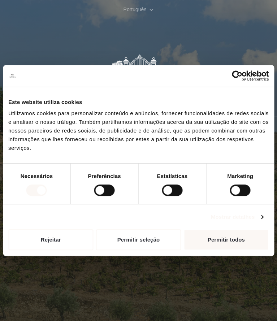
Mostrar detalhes (233, 217)
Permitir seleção (138, 240)
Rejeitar (51, 240)
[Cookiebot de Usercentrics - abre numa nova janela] (237, 75)
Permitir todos (226, 240)
